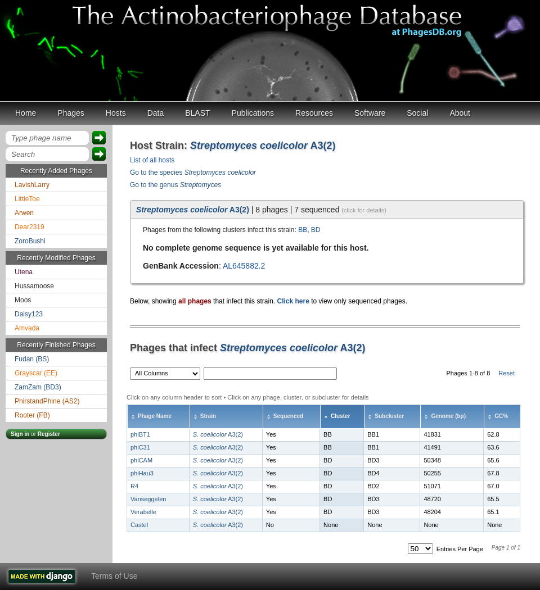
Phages (70, 112)
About (459, 112)
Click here (293, 301)
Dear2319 (29, 227)
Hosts (116, 112)
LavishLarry (32, 185)
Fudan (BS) (32, 359)
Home (25, 112)
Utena (24, 272)
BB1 (373, 434)
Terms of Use (114, 575)
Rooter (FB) (32, 415)
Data (155, 112)
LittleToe (27, 199)
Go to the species (193, 172)
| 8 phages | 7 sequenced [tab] (261, 209)
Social (417, 112)
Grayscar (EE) (36, 373)
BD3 (373, 460)
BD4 (373, 473)
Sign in (20, 434)
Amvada (27, 328)
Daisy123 (29, 314)
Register (49, 434)
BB (302, 230)
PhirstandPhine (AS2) (47, 401)
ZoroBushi (30, 241)
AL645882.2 (244, 265)
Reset (506, 373)
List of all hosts (152, 160)
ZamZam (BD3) (38, 387)
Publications (253, 112)
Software (369, 112)
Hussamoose (34, 286)
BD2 (373, 486)
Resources (314, 112)
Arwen (24, 213)
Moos (23, 300)
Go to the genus (175, 185)
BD (316, 230)
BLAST (197, 112)
